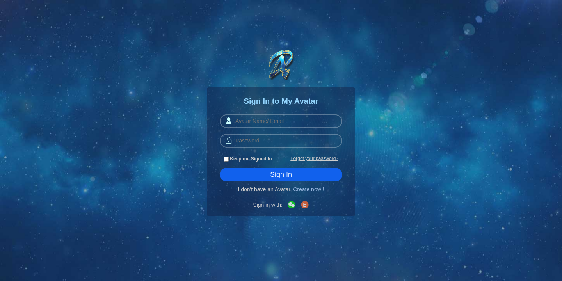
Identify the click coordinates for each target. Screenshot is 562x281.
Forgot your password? (314, 158)
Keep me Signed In (248, 159)
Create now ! (308, 189)
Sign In (281, 174)
